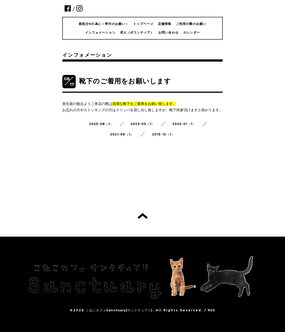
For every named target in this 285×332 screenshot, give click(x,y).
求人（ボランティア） (137, 32)
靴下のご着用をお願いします (125, 81)
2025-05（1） (142, 124)
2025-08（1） (101, 124)
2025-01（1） (184, 124)
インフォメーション (100, 32)
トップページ (143, 24)
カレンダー (191, 32)
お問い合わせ (168, 32)
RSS (211, 310)
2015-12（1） (163, 134)
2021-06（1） (122, 134)
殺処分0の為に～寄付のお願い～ (104, 24)
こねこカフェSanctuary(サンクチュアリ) (119, 310)
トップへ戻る (143, 216)
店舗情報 (164, 24)
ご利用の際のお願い (191, 24)
